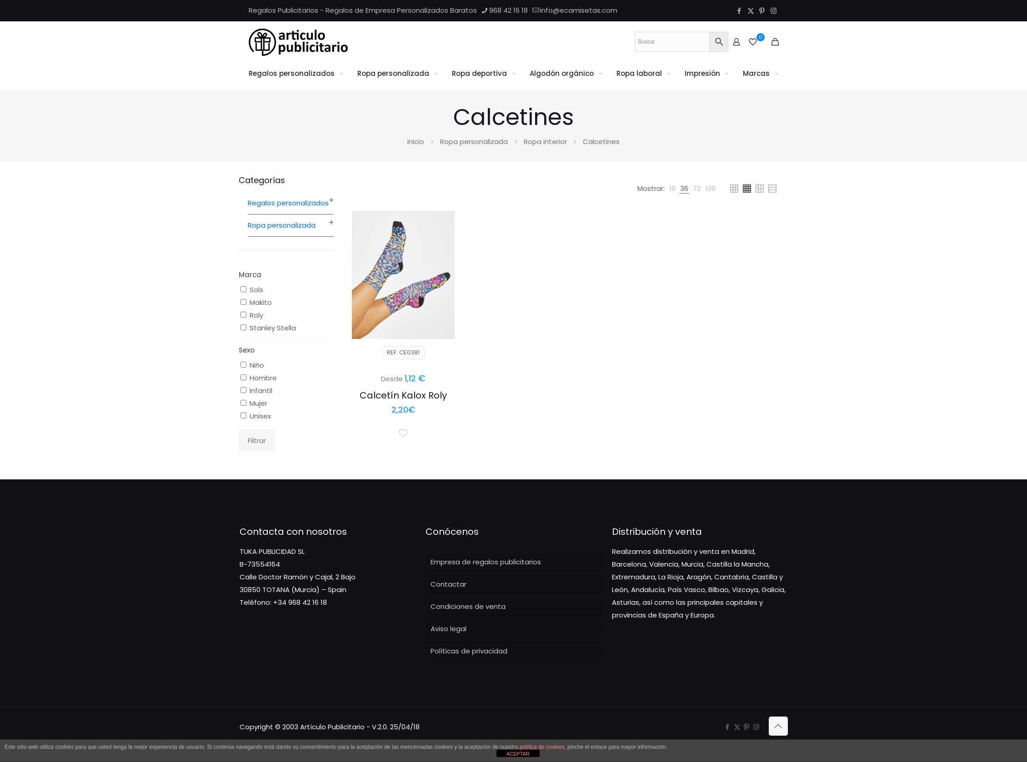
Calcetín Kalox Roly (403, 395)
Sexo (247, 350)
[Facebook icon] (739, 10)
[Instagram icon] (773, 10)
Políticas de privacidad (469, 651)
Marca (250, 274)
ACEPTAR (518, 754)
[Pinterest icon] (762, 10)
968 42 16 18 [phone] (508, 10)
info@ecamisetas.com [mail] (578, 10)
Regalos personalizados (288, 203)
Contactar (448, 584)
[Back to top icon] (778, 726)
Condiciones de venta (468, 606)
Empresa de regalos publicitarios (486, 562)
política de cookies (542, 747)
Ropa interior (545, 141)
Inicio (415, 141)
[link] (672, 188)
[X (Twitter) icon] (750, 10)
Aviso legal (448, 628)
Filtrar (257, 440)
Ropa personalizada (474, 141)
